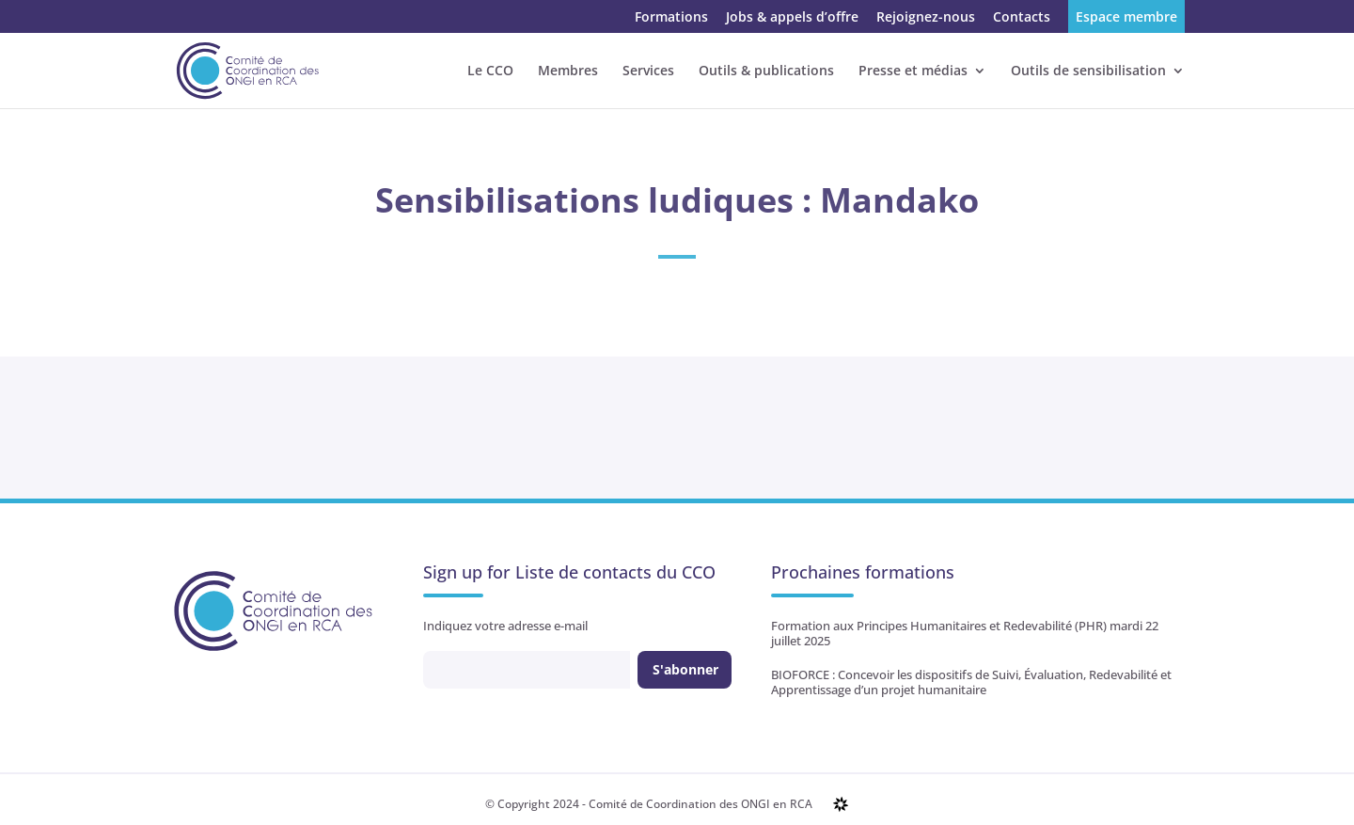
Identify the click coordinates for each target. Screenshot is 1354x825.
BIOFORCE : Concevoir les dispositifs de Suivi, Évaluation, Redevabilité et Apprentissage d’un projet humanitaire (971, 682)
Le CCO (490, 71)
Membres (568, 71)
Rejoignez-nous (925, 17)
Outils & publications (766, 71)
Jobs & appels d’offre (792, 17)
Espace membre (1126, 17)
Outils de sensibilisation (1088, 71)
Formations (671, 17)
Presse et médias (913, 71)
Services (648, 71)
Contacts (1021, 17)
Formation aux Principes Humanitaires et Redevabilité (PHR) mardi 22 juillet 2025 (964, 633)
